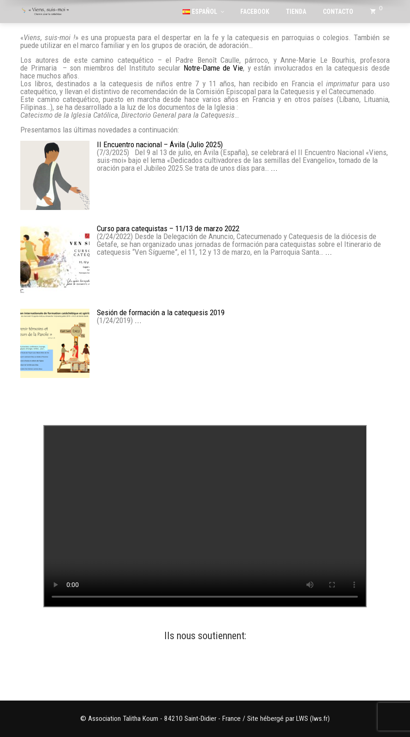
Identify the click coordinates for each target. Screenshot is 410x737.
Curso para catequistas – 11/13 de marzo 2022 (168, 229)
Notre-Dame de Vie (214, 67)
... (274, 168)
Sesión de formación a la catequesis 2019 (161, 313)
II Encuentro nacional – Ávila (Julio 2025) (160, 145)
